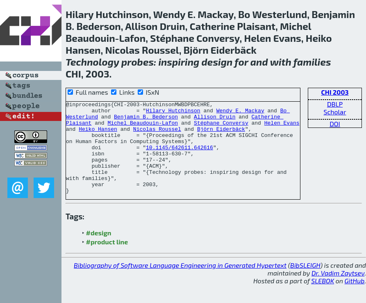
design (217, 62)
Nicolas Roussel (157, 135)
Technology (92, 62)
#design (98, 251)
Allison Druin (214, 120)
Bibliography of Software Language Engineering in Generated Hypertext (180, 283)
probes (137, 62)
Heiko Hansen (98, 135)
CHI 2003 (334, 92)
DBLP (335, 104)
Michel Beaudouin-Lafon (142, 127)
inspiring (178, 62)
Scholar (334, 112)
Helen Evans (282, 127)
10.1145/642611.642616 (179, 157)
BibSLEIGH (305, 283)
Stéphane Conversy (221, 127)
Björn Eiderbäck (221, 135)
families (312, 62)
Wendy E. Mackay (240, 112)
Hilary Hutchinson (173, 112)
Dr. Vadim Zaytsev (337, 291)
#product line (107, 260)
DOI (335, 124)
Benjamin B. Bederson (146, 120)
